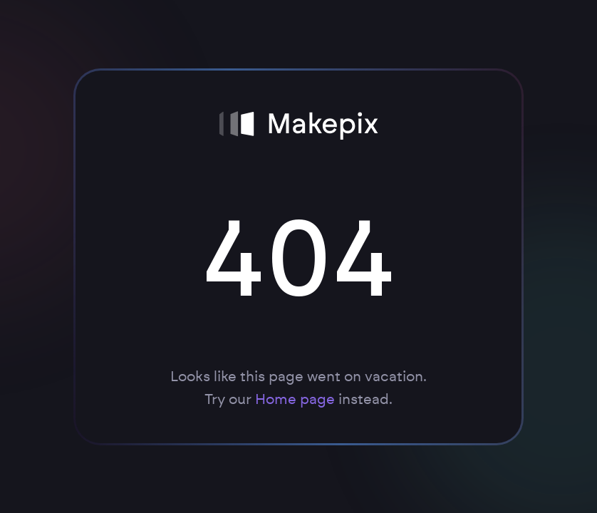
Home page (295, 400)
